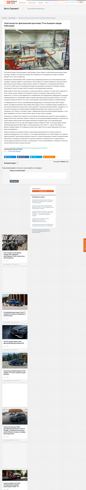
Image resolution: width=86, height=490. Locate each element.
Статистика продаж (14, 151)
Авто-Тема (6, 349)
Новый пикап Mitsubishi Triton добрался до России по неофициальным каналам (40, 220)
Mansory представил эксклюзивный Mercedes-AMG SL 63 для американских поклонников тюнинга (43, 207)
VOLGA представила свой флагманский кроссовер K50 (14, 342)
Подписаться (43, 191)
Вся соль (4, 18)
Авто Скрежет (11, 8)
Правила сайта (36, 232)
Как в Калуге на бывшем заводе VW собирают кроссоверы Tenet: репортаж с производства (14, 255)
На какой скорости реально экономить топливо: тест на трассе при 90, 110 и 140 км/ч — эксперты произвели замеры (42, 213)
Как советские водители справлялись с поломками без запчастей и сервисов (43, 225)
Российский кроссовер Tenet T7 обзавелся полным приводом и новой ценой (15, 313)
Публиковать (14, 181)
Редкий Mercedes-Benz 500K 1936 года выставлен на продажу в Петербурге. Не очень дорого (42, 201)
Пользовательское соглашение (40, 229)
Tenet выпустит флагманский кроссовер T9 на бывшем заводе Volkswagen (37, 18)
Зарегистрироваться (72, 2)
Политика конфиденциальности (41, 231)
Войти (80, 2)
